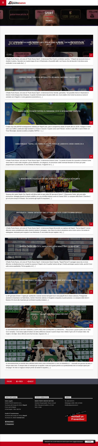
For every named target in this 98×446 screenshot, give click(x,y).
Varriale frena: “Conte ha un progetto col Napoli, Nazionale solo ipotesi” (49, 77)
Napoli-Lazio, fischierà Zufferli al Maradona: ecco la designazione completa (49, 111)
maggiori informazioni (78, 441)
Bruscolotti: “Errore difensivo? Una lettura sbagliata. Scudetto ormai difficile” (49, 212)
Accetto (89, 441)
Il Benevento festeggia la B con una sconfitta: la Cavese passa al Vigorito (49, 178)
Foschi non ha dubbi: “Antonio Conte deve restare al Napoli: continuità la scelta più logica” (49, 43)
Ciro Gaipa (9, 54)
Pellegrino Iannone (11, 324)
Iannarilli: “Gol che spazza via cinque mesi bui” (49, 314)
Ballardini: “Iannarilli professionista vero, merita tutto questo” (49, 348)
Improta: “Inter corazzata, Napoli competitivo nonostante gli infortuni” (49, 246)
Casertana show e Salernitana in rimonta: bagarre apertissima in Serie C (49, 280)
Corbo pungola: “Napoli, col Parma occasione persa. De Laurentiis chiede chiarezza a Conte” (49, 145)
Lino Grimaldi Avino (11, 189)
